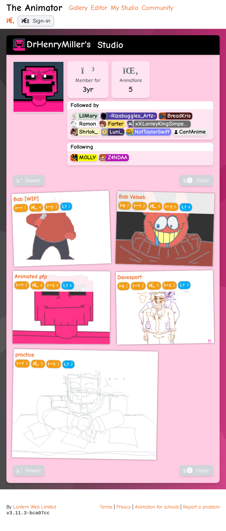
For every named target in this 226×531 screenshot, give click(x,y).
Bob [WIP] (26, 199)
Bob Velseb (132, 196)
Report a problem (201, 507)
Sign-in (35, 21)
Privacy (123, 507)
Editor (99, 8)
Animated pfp (30, 276)
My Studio (124, 8)
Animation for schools (157, 507)
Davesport (129, 277)
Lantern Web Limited (34, 507)
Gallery (78, 8)
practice (24, 354)
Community (157, 8)
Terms (106, 507)
